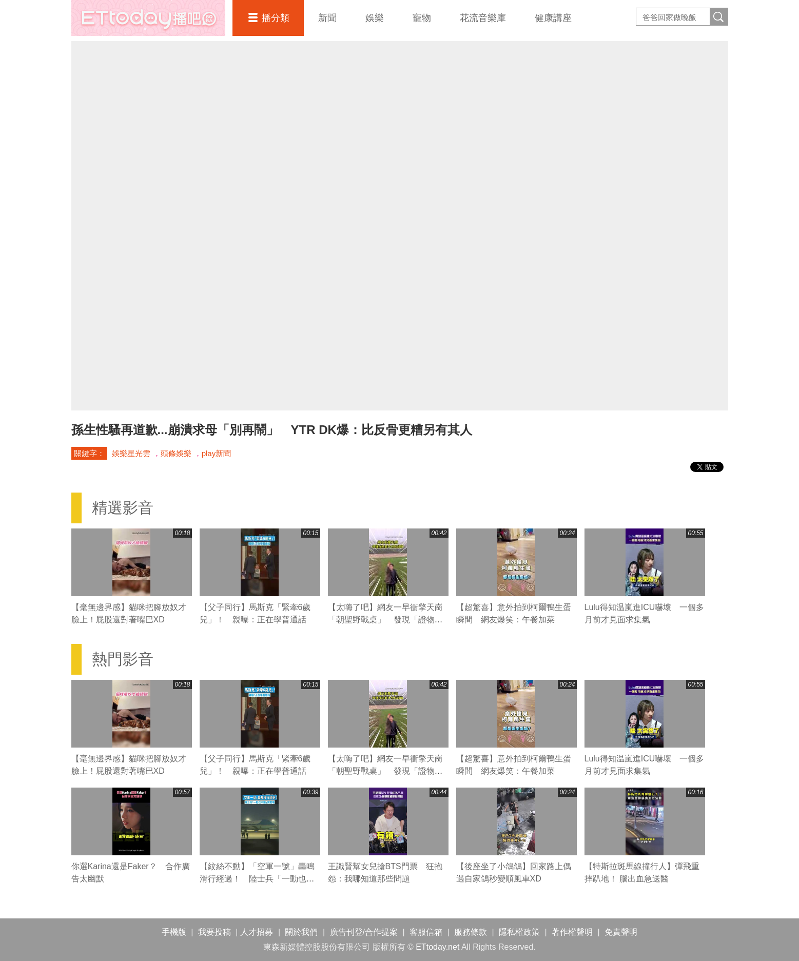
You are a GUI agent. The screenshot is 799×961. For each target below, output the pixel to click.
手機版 (174, 932)
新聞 (327, 18)
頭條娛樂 (176, 453)
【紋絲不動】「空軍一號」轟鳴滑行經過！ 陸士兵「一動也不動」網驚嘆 (257, 878)
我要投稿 (214, 932)
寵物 (422, 18)
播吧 (148, 18)
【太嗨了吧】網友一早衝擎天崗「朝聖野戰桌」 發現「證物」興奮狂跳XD (385, 619)
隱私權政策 (519, 932)
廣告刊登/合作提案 (364, 932)
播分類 (275, 18)
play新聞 (216, 453)
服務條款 (470, 932)
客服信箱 (426, 932)
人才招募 (256, 932)
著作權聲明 (572, 932)
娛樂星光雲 (131, 453)
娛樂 (374, 18)
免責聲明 (621, 932)
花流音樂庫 (483, 18)
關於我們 (301, 932)
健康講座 (553, 18)
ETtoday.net (437, 947)
